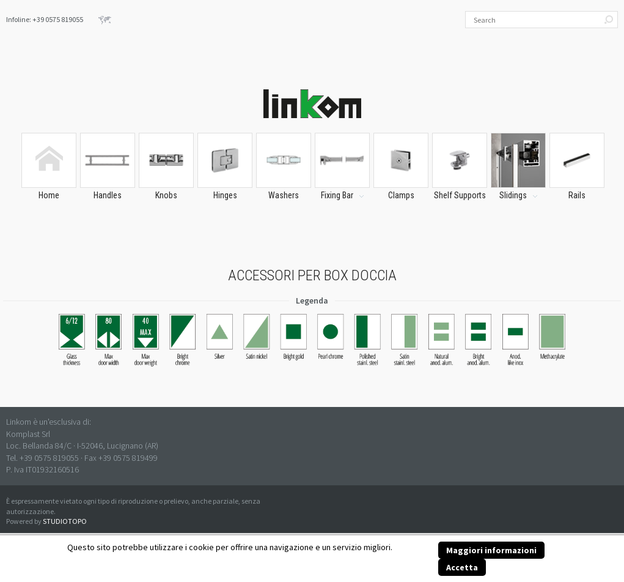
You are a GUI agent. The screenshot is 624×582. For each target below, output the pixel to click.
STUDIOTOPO (65, 521)
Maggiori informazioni (491, 550)
